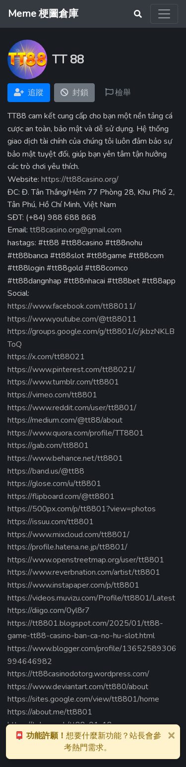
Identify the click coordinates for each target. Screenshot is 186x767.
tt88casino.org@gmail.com (76, 229)
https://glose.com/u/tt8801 (54, 483)
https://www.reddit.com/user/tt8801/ (71, 407)
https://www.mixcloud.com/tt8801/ (68, 534)
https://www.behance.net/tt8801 (65, 458)
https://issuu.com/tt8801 (50, 521)
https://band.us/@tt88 (45, 471)
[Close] (171, 735)
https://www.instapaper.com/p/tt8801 (73, 585)
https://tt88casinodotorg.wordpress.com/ (78, 673)
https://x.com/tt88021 (46, 356)
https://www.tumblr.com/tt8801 (63, 382)
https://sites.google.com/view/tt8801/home (83, 699)
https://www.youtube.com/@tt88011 (72, 319)
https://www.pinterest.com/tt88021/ (71, 369)
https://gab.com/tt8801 (48, 445)
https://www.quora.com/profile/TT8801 (75, 433)
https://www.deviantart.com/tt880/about (77, 686)
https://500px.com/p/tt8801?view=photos (81, 508)
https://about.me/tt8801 (49, 712)
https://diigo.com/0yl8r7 (48, 610)
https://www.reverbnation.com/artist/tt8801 (83, 572)
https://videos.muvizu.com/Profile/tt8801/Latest (91, 598)
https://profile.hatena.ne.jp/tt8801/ (67, 547)
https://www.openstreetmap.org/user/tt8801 (85, 559)
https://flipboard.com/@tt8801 (61, 496)
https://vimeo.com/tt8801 (52, 394)
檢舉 (118, 92)
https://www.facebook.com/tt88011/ (71, 306)
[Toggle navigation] (164, 14)
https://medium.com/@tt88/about (65, 420)
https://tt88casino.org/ (80, 179)
